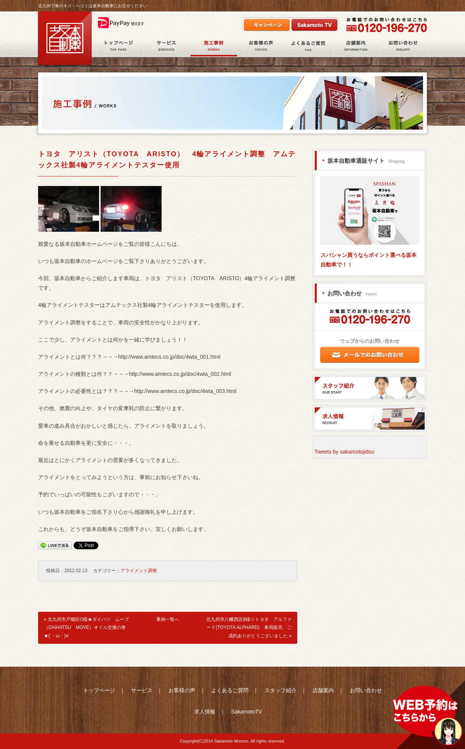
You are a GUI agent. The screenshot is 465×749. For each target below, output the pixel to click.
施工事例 (213, 47)
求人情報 (204, 712)
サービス (166, 47)
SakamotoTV (246, 712)
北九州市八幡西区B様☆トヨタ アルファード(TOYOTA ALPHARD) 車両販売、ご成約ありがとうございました (249, 627)
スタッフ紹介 (281, 690)
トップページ (99, 690)
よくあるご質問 (308, 47)
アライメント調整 (138, 570)
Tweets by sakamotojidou (344, 452)
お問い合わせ (403, 47)
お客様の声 (261, 47)
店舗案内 (355, 47)
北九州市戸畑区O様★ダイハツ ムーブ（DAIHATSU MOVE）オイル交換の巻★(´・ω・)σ (86, 627)
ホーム (119, 47)
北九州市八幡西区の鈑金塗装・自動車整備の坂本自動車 (64, 38)
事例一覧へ (167, 619)
